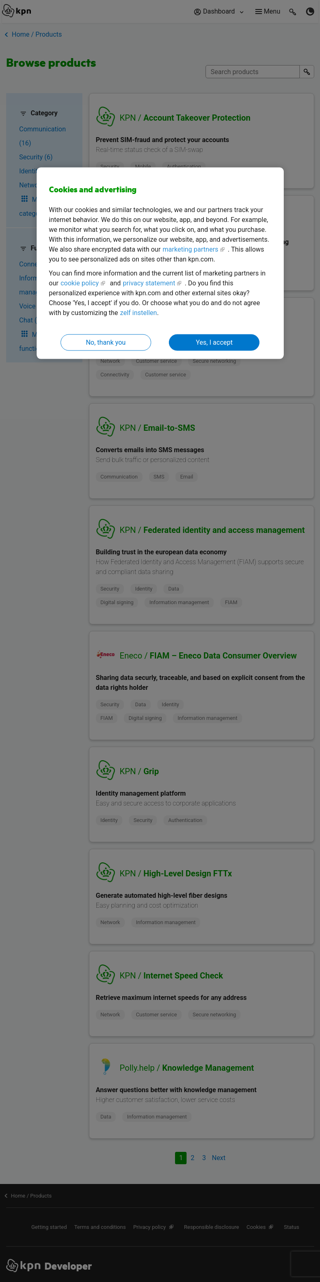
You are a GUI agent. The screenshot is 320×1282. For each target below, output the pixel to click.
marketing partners (190, 249)
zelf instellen (138, 312)
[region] (160, 263)
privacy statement (149, 283)
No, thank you (106, 342)
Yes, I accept (214, 342)
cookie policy (80, 283)
